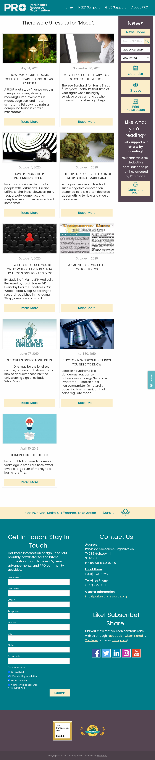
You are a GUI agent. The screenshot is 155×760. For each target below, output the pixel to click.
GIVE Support (115, 7)
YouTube (91, 640)
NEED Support (89, 7)
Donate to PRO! (136, 188)
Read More (29, 121)
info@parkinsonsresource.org (106, 596)
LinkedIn (139, 636)
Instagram (119, 640)
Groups (135, 87)
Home (68, 7)
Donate (109, 512)
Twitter (128, 636)
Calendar (135, 70)
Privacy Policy (75, 755)
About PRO (139, 7)
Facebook (115, 636)
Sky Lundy (102, 755)
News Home (135, 32)
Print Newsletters (135, 105)
